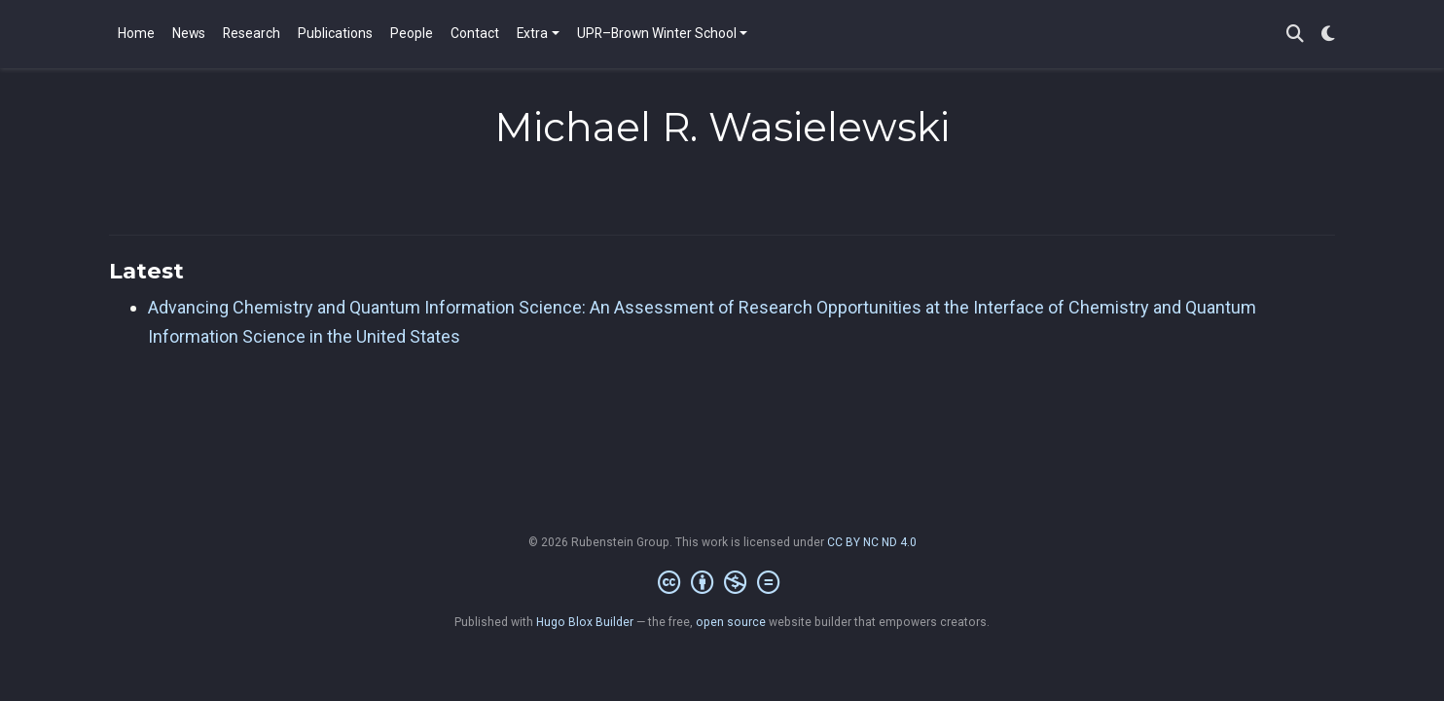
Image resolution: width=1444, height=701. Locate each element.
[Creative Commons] (722, 583)
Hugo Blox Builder (584, 622)
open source (731, 622)
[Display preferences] (1328, 34)
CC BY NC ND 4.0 (872, 542)
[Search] (1295, 34)
